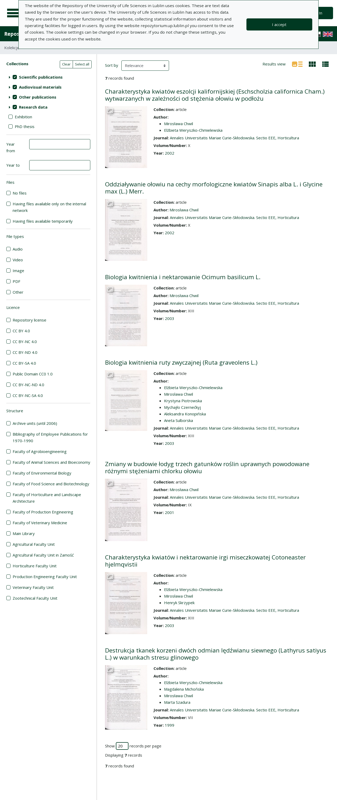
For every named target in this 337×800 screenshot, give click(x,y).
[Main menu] (13, 13)
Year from (10, 147)
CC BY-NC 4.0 (25, 341)
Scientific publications (41, 77)
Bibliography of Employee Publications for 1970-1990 (50, 437)
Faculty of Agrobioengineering (40, 451)
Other (18, 292)
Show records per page (133, 746)
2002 (169, 153)
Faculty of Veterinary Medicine (40, 522)
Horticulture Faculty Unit (35, 565)
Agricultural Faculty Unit (34, 544)
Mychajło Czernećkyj (182, 407)
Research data (33, 107)
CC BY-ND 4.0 (25, 352)
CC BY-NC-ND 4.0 (28, 384)
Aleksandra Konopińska (185, 413)
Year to (13, 165)
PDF (16, 281)
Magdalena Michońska (184, 689)
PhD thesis (24, 126)
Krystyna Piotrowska (183, 400)
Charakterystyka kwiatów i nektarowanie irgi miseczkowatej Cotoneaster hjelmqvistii (205, 560)
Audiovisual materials (40, 87)
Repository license (29, 320)
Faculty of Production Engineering (43, 511)
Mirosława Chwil (178, 123)
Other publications (37, 97)
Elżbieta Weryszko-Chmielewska (193, 130)
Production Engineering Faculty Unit (45, 576)
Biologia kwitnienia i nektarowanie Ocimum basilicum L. (182, 277)
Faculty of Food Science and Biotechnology (51, 483)
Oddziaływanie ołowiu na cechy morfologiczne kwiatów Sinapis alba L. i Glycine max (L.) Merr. (214, 187)
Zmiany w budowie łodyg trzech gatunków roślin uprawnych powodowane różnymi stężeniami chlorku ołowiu (207, 467)
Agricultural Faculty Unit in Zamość (43, 555)
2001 (169, 512)
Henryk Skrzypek (179, 602)
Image (18, 270)
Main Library (24, 533)
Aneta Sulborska (178, 420)
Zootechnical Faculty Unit (35, 598)
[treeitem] (48, 77)
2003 (169, 318)
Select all (82, 64)
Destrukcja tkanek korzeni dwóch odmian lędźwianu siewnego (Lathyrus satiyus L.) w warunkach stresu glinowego (215, 653)
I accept (279, 24)
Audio (18, 249)
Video (18, 259)
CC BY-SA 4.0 (24, 363)
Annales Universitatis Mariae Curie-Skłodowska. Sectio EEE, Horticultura (234, 137)
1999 (169, 725)
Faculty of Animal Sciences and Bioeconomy (51, 462)
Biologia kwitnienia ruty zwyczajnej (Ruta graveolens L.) (181, 362)
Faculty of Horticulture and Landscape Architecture (47, 498)
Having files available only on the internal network (49, 207)
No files (20, 193)
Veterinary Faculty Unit (33, 587)
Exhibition (23, 116)
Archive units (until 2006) (35, 423)
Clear (66, 64)
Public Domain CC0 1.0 (33, 373)
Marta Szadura (177, 702)
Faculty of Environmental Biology (42, 473)
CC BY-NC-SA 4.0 (28, 395)
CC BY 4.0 (21, 330)
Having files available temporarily (43, 221)
